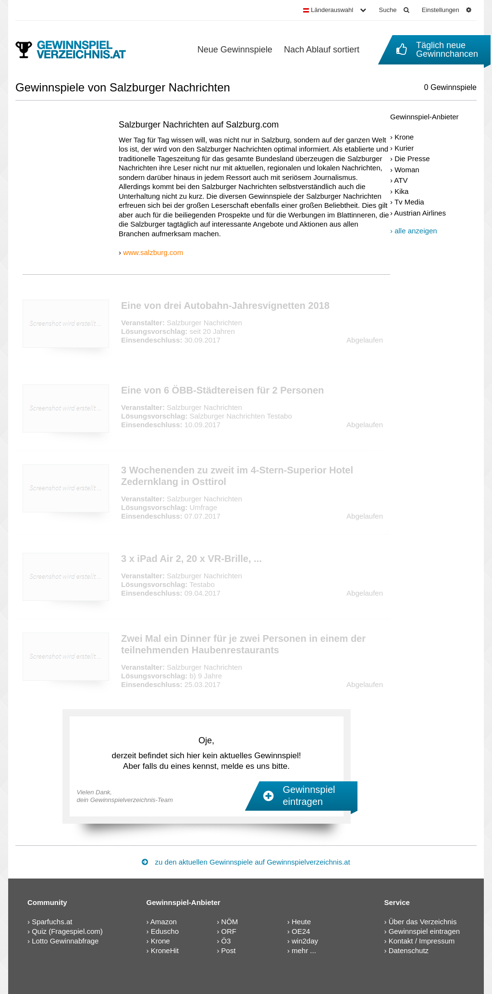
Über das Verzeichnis (423, 922)
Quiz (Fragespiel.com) (67, 931)
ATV (400, 180)
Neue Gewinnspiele (234, 49)
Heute (301, 922)
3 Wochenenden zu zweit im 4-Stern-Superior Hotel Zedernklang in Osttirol (237, 476)
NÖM (229, 922)
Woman (406, 170)
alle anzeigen (415, 231)
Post (228, 950)
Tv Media (409, 202)
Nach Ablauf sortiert (321, 49)
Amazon (163, 922)
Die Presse (412, 158)
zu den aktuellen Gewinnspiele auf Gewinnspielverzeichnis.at (246, 862)
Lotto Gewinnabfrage (65, 941)
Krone (404, 137)
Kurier (404, 148)
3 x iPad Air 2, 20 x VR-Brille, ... (191, 558)
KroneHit (165, 950)
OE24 (301, 931)
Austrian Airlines (420, 213)
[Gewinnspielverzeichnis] (77, 49)
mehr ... (304, 950)
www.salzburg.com (153, 252)
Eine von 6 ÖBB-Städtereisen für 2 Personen (222, 390)
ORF (228, 931)
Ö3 (226, 941)
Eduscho (165, 931)
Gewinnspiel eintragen (424, 931)
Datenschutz (409, 950)
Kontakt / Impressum (422, 941)
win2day (305, 941)
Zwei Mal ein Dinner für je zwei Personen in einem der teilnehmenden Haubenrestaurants (243, 644)
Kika (401, 191)
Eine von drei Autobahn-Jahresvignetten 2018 (225, 305)
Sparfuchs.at (52, 922)
